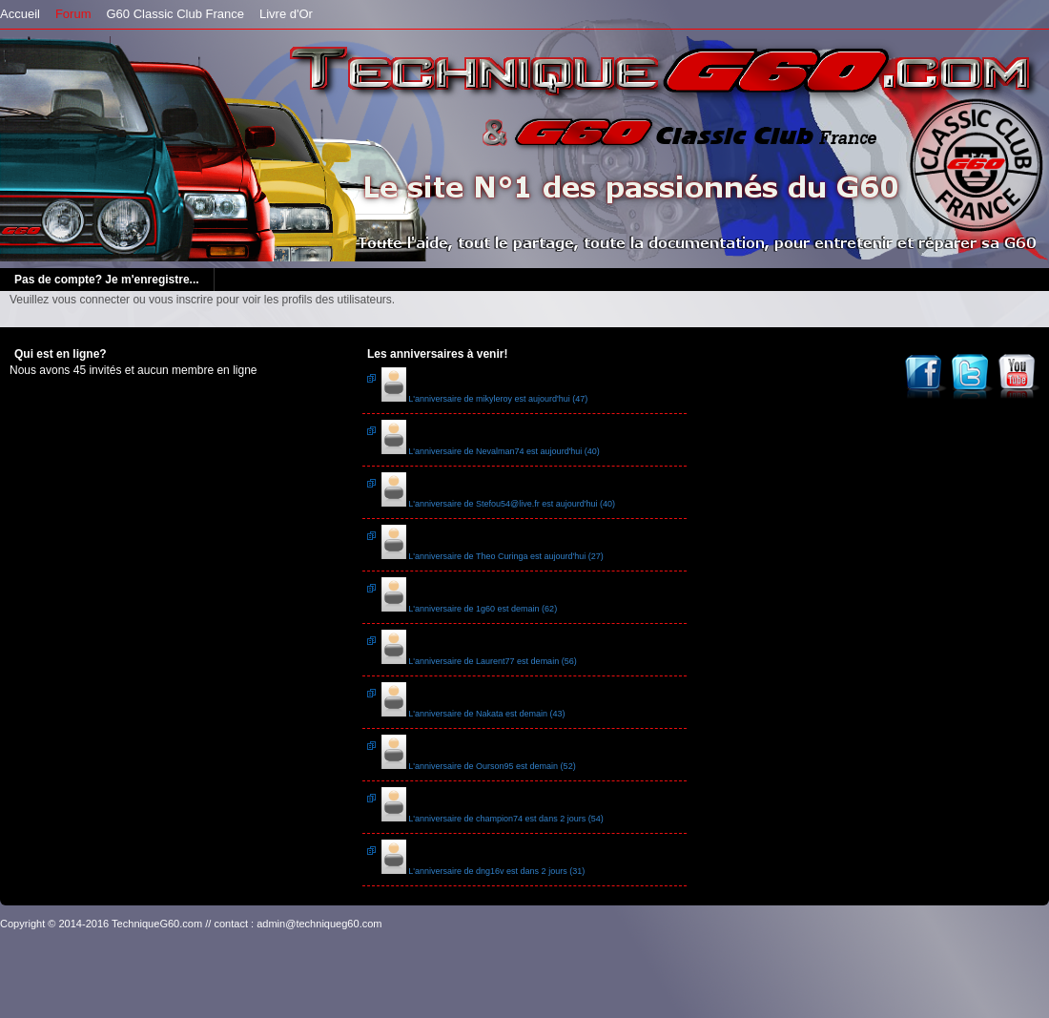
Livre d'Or (286, 14)
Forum (73, 14)
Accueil (20, 14)
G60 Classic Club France (175, 14)
